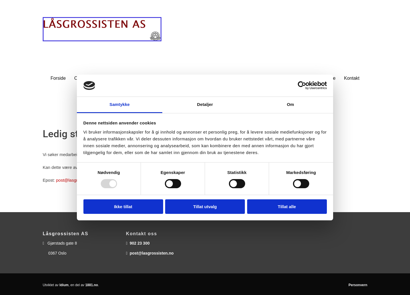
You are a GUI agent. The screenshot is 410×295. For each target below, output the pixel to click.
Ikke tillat (123, 206)
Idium (64, 285)
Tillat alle (287, 206)
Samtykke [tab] (120, 104)
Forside (57, 78)
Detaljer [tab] (205, 104)
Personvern (357, 285)
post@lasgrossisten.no (151, 253)
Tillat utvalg (205, 206)
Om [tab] (290, 104)
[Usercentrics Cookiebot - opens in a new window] (302, 85)
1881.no (91, 285)
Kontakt (351, 78)
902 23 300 (139, 243)
